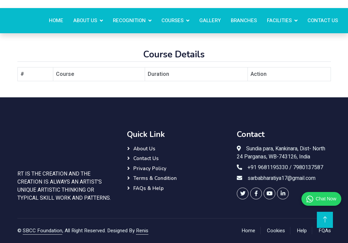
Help (302, 230)
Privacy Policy (149, 168)
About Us (85, 20)
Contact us (322, 20)
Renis (142, 230)
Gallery (210, 20)
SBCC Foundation (42, 230)
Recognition (129, 20)
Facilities (279, 20)
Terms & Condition (155, 178)
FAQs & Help (148, 188)
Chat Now (321, 199)
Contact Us (146, 158)
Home (56, 20)
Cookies (276, 230)
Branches (244, 20)
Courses (172, 20)
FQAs (325, 230)
